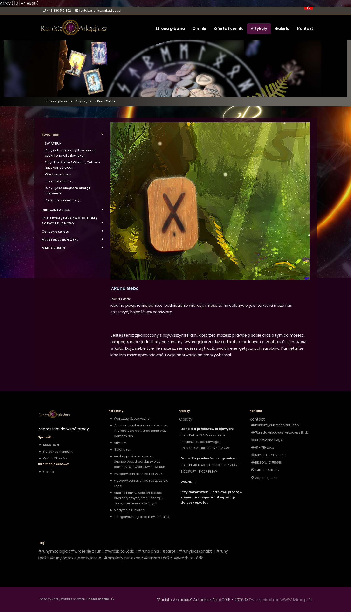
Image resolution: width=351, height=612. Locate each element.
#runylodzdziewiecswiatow (75, 558)
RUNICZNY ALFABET (72, 209)
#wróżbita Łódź (119, 551)
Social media (97, 599)
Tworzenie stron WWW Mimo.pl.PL (280, 600)
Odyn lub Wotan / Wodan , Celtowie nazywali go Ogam (73, 165)
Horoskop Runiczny (58, 451)
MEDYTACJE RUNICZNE (72, 239)
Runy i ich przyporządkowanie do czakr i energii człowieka (71, 153)
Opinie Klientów (55, 458)
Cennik (48, 471)
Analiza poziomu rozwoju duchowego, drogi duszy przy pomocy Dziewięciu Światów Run (139, 461)
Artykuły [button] (259, 28)
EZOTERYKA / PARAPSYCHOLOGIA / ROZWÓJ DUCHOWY (72, 221)
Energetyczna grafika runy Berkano (141, 517)
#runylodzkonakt (195, 551)
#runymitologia (53, 551)
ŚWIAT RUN (72, 134)
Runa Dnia (51, 445)
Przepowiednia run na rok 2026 (138, 474)
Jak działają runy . (59, 181)
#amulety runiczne (122, 558)
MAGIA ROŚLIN (72, 247)
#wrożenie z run (86, 551)
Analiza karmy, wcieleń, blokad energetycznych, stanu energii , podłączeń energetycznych (138, 498)
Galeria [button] (282, 28)
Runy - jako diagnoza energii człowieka (67, 190)
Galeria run (122, 449)
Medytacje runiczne (129, 510)
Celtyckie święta (72, 231)
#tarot (169, 551)
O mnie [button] (199, 28)
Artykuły (81, 101)
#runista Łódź (156, 558)
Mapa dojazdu (264, 477)
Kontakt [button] (305, 28)
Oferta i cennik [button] (228, 28)
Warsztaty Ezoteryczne (132, 418)
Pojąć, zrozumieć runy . (63, 200)
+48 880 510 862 (59, 10)
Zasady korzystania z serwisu (62, 599)
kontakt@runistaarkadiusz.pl (100, 10)
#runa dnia (148, 551)
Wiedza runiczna (58, 174)
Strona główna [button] (170, 28)
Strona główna (57, 101)
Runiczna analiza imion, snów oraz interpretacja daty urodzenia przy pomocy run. (141, 430)
